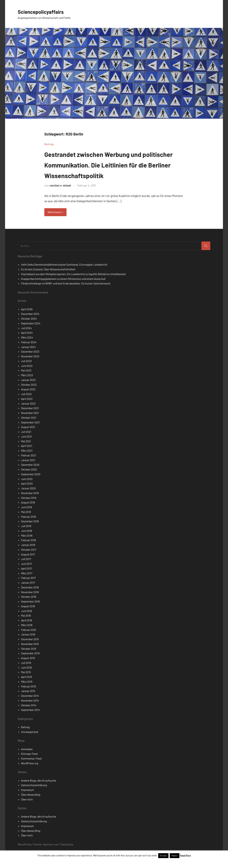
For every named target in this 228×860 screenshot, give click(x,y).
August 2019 (28, 502)
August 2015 (28, 658)
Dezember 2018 (30, 521)
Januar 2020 (28, 488)
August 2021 (28, 427)
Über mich (27, 799)
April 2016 (26, 620)
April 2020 (27, 484)
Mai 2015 (26, 672)
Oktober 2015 (28, 649)
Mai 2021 (26, 441)
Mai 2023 (26, 370)
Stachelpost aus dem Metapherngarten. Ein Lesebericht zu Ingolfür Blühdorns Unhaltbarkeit (73, 274)
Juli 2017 (26, 559)
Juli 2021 (26, 432)
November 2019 (30, 493)
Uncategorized (29, 732)
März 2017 (26, 573)
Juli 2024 (26, 328)
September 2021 (30, 422)
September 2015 (30, 653)
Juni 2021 (26, 436)
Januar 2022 (28, 404)
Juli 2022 (26, 394)
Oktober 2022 (29, 385)
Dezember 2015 (30, 639)
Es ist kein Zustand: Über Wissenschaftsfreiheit (48, 269)
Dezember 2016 (30, 587)
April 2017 (26, 568)
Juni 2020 (27, 479)
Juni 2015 (26, 668)
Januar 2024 (28, 347)
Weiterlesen (55, 212)
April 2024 (27, 333)
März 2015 (26, 682)
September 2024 (30, 323)
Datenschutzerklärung (34, 785)
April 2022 (27, 399)
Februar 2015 (28, 686)
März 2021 (26, 451)
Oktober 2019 (28, 498)
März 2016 (26, 625)
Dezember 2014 (30, 696)
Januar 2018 (28, 545)
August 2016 (28, 606)
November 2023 (30, 356)
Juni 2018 (26, 531)
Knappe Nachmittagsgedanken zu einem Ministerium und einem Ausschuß (63, 279)
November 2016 (30, 592)
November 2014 (30, 700)
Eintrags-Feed (29, 754)
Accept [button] (163, 855)
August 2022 (28, 389)
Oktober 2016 (28, 597)
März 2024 (27, 337)
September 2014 (30, 710)
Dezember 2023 (30, 352)
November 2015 (30, 644)
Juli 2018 (26, 526)
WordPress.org (29, 763)
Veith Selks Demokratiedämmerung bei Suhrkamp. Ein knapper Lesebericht (64, 265)
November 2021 (30, 413)
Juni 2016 (26, 611)
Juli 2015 (26, 663)
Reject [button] (174, 855)
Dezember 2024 (30, 314)
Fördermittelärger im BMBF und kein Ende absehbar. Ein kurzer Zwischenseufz (66, 283)
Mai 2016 (26, 616)
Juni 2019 (26, 507)
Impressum (27, 790)
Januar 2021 (28, 460)
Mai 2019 (26, 512)
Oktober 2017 (28, 550)
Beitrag (49, 144)
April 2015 (26, 677)
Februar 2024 (28, 342)
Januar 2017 (28, 583)
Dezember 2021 (30, 408)
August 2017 (28, 554)
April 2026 (27, 309)
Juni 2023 (26, 366)
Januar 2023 (28, 380)
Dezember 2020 (30, 465)
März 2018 (26, 536)
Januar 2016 (28, 634)
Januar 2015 (28, 691)
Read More (185, 855)
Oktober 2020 (29, 469)
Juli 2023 (26, 361)
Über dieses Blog (30, 795)
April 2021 (26, 446)
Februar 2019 (28, 517)
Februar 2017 (28, 578)
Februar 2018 (28, 540)
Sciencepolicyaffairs (44, 11)
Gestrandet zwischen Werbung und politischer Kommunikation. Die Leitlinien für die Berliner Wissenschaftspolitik (113, 164)
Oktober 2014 (28, 705)
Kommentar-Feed (31, 758)
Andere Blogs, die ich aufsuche (38, 781)
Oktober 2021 (28, 418)
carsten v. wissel (60, 185)
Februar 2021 (28, 455)
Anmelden (27, 749)
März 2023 (27, 375)
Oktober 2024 (29, 319)
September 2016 (30, 601)
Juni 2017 (26, 564)
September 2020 (30, 474)
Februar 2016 (28, 630)
